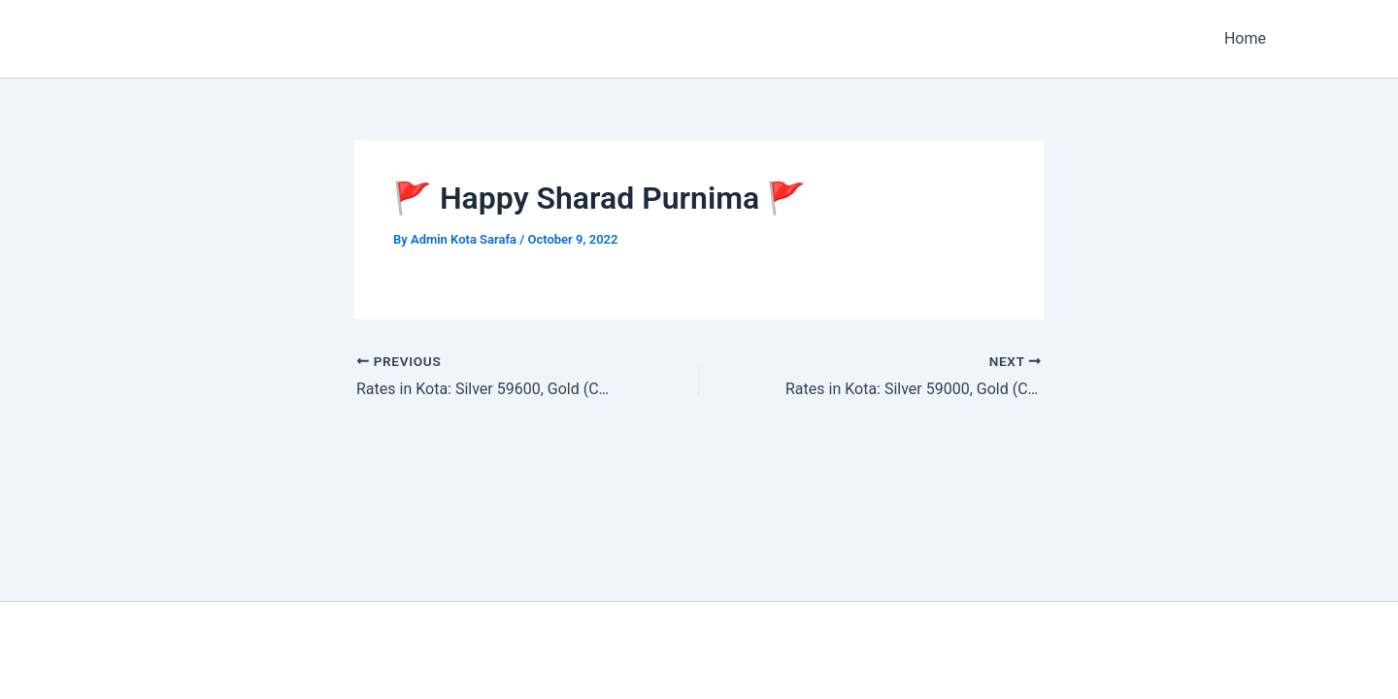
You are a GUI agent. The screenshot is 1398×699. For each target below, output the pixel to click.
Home (1245, 38)
